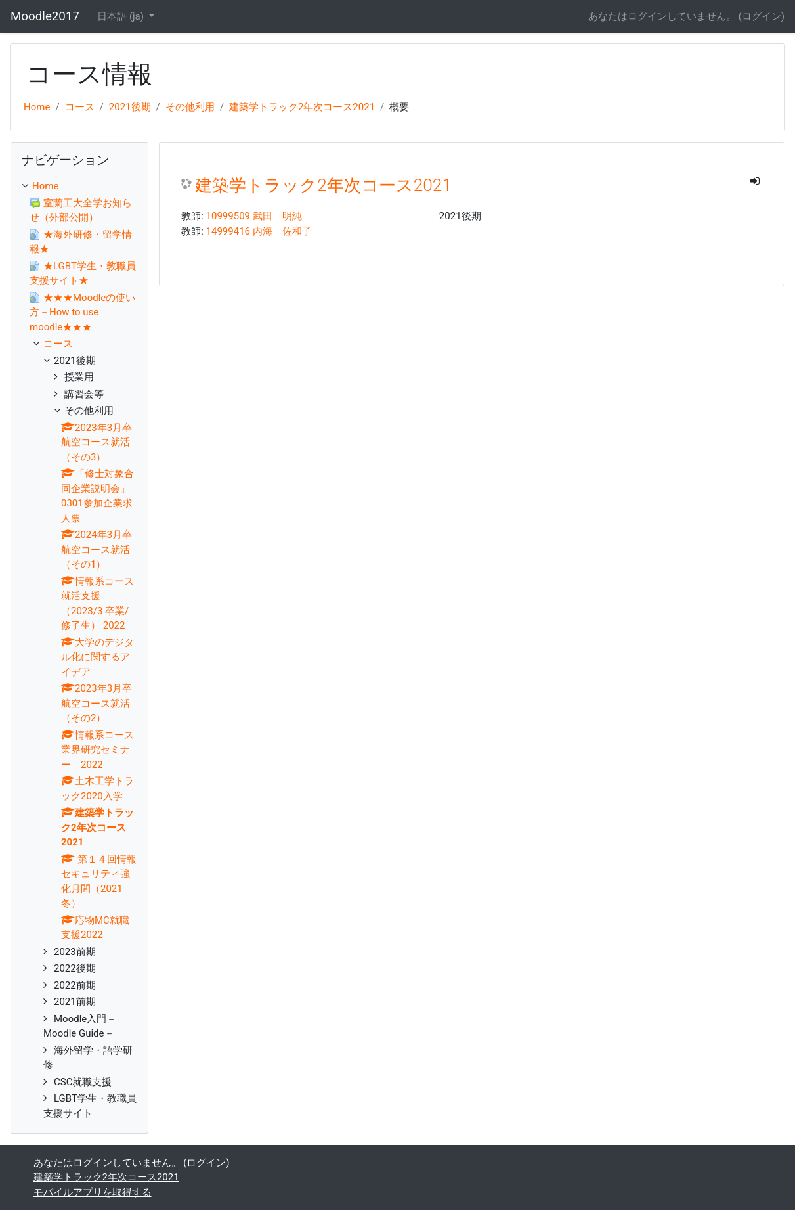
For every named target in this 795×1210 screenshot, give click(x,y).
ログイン (761, 16)
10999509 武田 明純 (254, 216)
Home (37, 107)
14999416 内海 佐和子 (259, 231)
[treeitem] (79, 186)
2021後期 (130, 107)
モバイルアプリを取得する (92, 1192)
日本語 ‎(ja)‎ (121, 16)
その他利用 (190, 107)
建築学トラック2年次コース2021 (302, 107)
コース (80, 107)
